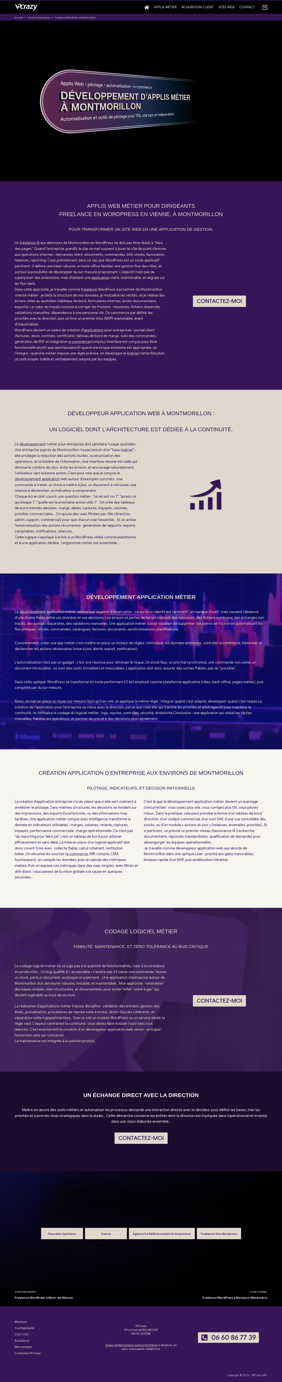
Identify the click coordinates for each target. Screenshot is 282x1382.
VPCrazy (256, 1375)
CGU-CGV (22, 1334)
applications (94, 330)
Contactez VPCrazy (28, 1353)
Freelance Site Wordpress (219, 1232)
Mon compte (23, 1347)
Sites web (226, 7)
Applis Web (72, 83)
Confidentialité (24, 1328)
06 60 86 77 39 (228, 1337)
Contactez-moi (219, 301)
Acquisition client (197, 7)
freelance (28, 243)
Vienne (106, 1232)
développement (32, 444)
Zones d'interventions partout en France (131, 1345)
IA (38, 243)
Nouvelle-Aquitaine (62, 1232)
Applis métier (165, 7)
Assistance (22, 1340)
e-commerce (143, 87)
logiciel (133, 353)
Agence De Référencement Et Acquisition (162, 1232)
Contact (246, 7)
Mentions (21, 1322)
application (100, 278)
